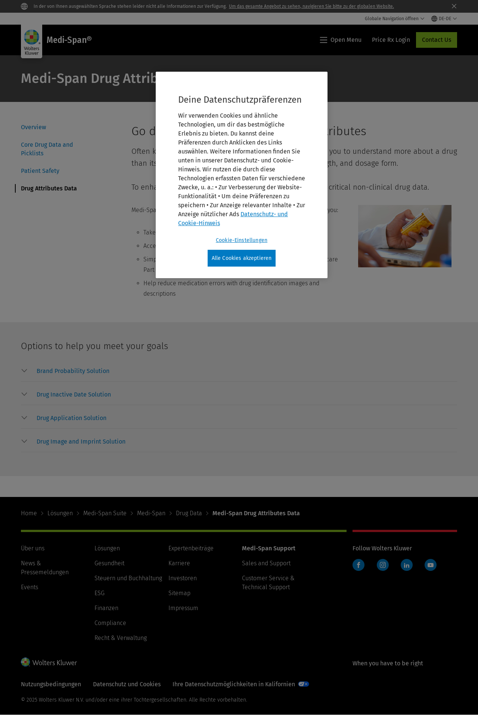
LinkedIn (407, 565)
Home (29, 513)
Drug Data (189, 513)
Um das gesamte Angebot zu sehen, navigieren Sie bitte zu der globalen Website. (311, 6)
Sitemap (179, 593)
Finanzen (106, 608)
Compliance (110, 623)
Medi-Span (151, 513)
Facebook (358, 565)
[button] (73, 371)
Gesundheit (109, 563)
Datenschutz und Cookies (127, 684)
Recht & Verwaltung (120, 637)
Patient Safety (40, 170)
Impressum (183, 608)
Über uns (32, 548)
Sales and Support (266, 563)
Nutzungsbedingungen (51, 684)
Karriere (179, 563)
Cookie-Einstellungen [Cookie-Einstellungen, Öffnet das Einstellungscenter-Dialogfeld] (241, 240)
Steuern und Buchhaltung (128, 578)
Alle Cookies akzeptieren (242, 258)
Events (29, 587)
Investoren (182, 578)
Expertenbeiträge (191, 548)
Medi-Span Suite (105, 513)
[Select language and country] (444, 19)
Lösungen (60, 513)
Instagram (383, 565)
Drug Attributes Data (49, 188)
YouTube (431, 565)
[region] (242, 175)
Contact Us (436, 39)
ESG (99, 593)
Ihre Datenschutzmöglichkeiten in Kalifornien (234, 684)
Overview (33, 127)
